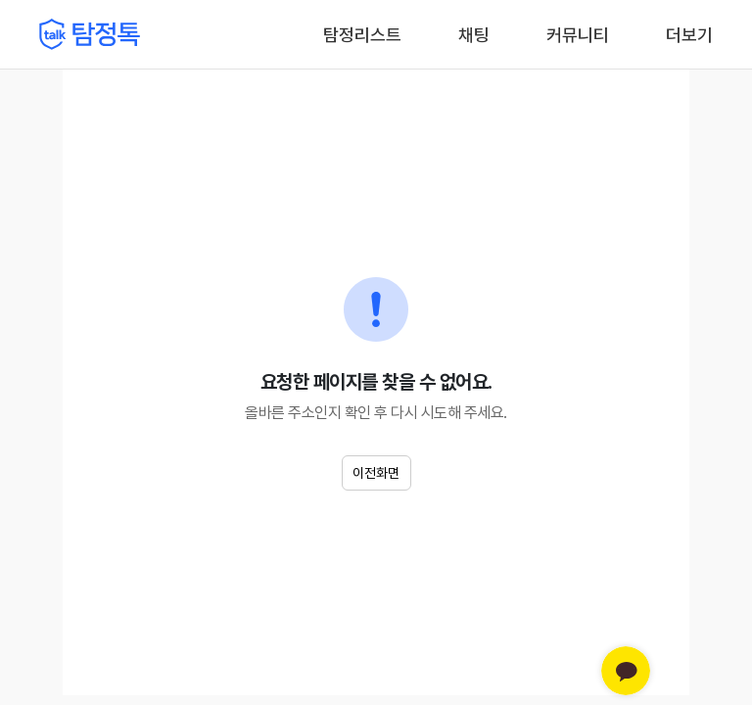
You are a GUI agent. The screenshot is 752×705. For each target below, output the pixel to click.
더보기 (689, 34)
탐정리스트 (362, 34)
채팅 (474, 33)
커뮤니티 (577, 34)
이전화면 (376, 473)
